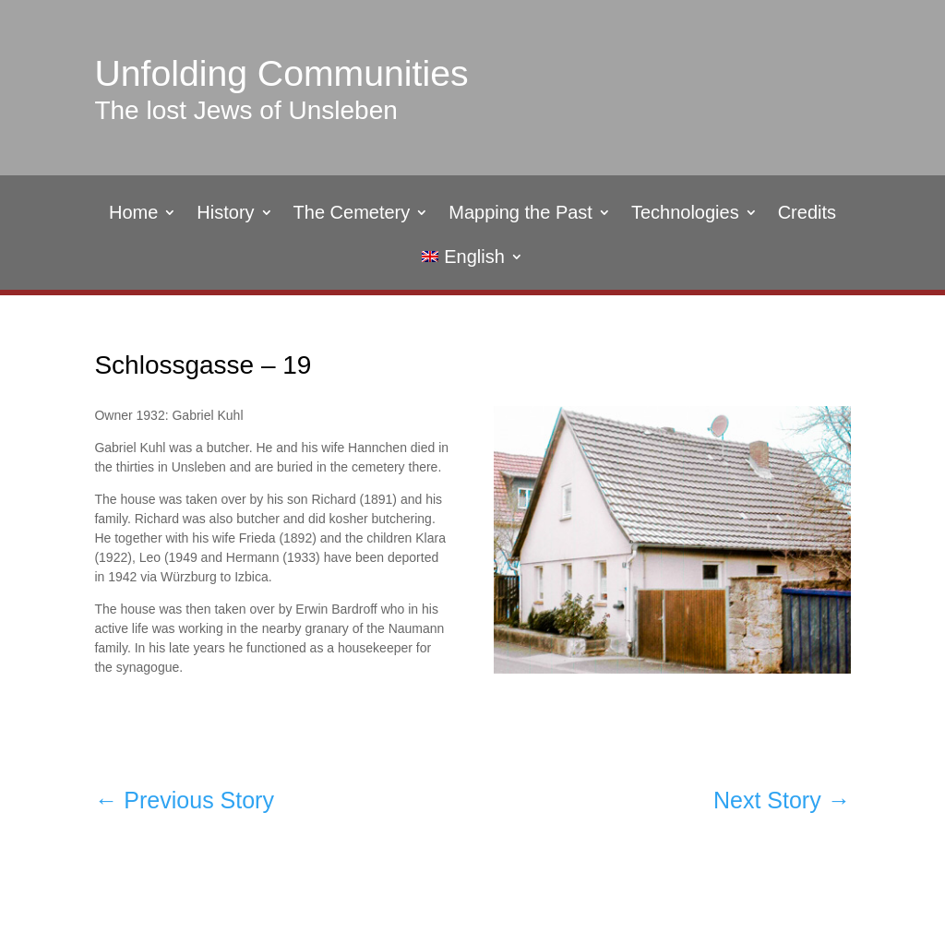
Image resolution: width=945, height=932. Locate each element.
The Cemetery (352, 214)
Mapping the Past (520, 214)
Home (133, 214)
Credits (807, 214)
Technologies (685, 214)
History (225, 214)
